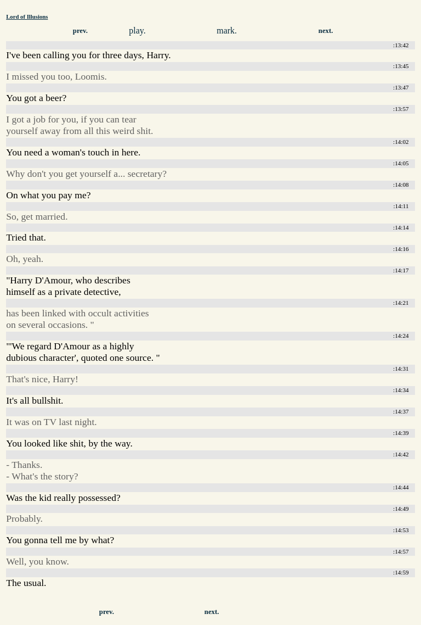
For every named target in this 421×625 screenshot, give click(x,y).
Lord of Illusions (27, 16)
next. (325, 31)
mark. (227, 30)
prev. (80, 31)
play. (137, 30)
